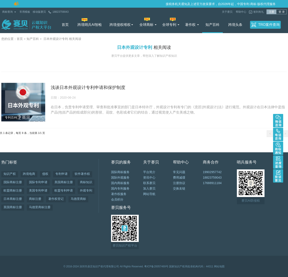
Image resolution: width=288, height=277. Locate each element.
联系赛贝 (149, 183)
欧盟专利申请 (63, 190)
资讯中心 (149, 177)
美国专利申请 (38, 190)
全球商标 (146, 25)
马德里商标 (78, 199)
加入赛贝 (149, 188)
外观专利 (86, 190)
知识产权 (10, 174)
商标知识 (86, 182)
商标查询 (7, 11)
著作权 (190, 25)
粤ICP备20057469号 (156, 266)
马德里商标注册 (39, 207)
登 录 (281, 11)
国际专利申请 (38, 182)
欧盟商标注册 (13, 190)
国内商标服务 (120, 183)
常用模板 (25, 11)
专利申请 (61, 174)
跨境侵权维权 (120, 25)
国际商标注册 (13, 182)
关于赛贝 (227, 11)
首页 (65, 25)
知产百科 (212, 25)
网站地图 (219, 266)
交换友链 (179, 188)
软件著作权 (82, 174)
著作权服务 (118, 194)
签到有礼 (258, 11)
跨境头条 (235, 25)
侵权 (45, 174)
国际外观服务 (120, 177)
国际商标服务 (120, 172)
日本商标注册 (13, 199)
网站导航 (149, 194)
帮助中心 (241, 11)
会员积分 (117, 199)
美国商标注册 (63, 182)
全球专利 (169, 25)
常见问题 (179, 172)
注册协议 (179, 183)
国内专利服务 (120, 188)
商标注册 (35, 199)
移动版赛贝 (39, 11)
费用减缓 (179, 177)
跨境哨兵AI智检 (89, 25)
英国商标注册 (13, 207)
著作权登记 (56, 199)
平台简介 (149, 172)
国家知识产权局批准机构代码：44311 (191, 266)
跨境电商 (29, 174)
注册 (271, 11)
